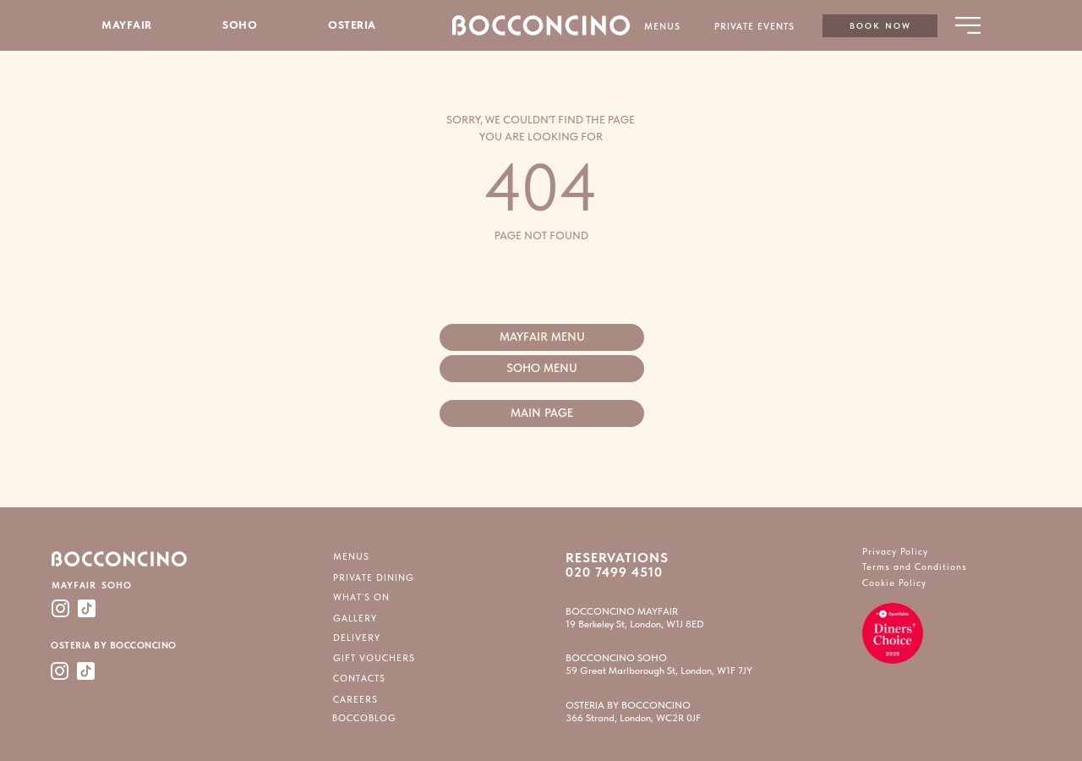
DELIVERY (356, 637)
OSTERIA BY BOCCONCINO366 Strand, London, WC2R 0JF (633, 711)
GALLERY (355, 618)
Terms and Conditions (914, 566)
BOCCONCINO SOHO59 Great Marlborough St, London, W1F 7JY (659, 664)
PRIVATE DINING (373, 577)
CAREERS (355, 699)
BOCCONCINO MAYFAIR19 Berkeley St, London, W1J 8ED (635, 617)
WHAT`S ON (361, 597)
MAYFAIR (126, 25)
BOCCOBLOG (364, 718)
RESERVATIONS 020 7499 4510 (617, 565)
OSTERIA (352, 25)
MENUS (662, 26)
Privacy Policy (895, 551)
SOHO (239, 25)
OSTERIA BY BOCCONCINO (114, 645)
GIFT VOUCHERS (374, 658)
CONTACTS (359, 678)
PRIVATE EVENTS (754, 26)
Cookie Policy (894, 583)
